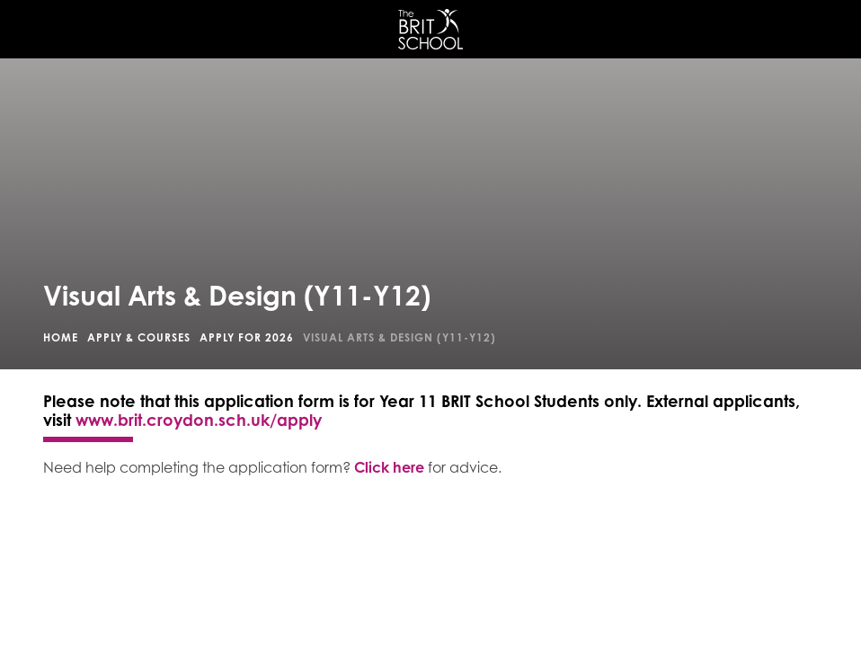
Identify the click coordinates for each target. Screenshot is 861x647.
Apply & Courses (139, 337)
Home (60, 337)
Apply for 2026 (247, 337)
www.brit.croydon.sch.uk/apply (198, 420)
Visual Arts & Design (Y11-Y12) (399, 337)
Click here (389, 467)
